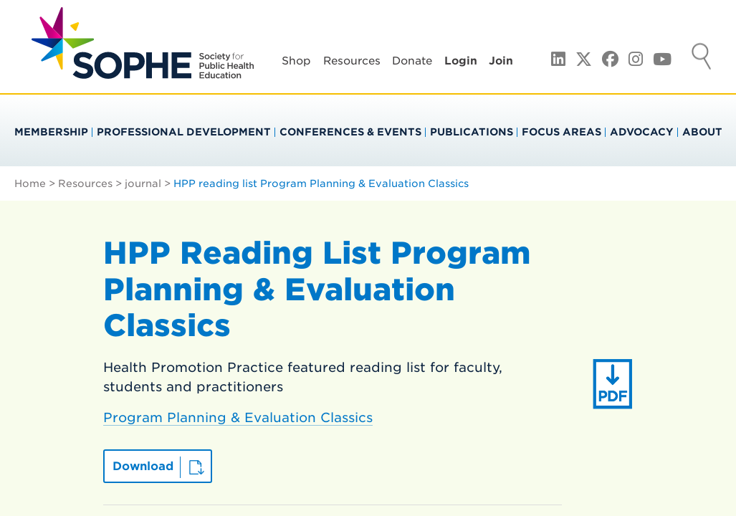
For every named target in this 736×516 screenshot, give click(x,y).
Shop (296, 60)
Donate (412, 60)
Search (702, 58)
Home (30, 183)
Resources (352, 60)
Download (143, 466)
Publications (471, 132)
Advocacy (642, 132)
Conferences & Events (350, 132)
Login (460, 60)
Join (501, 60)
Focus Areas (561, 132)
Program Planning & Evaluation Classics (238, 417)
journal (143, 183)
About (702, 132)
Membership (51, 132)
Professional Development (184, 132)
